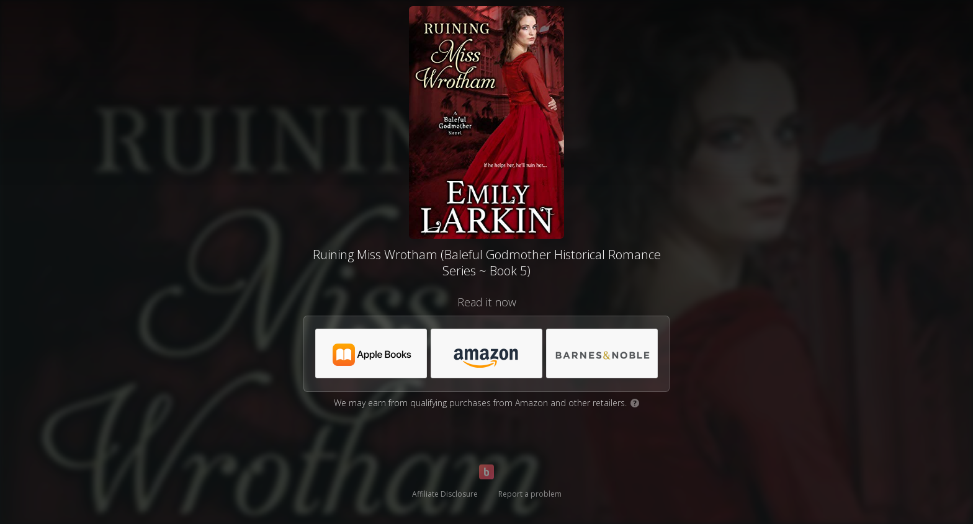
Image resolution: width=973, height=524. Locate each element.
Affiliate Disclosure (445, 494)
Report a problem (530, 494)
